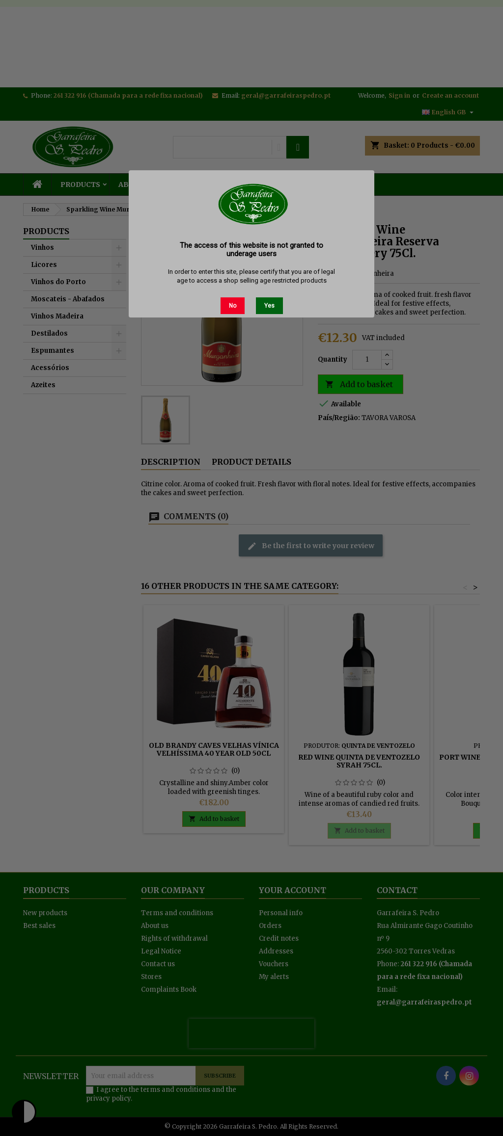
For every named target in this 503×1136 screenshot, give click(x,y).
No (232, 305)
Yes (269, 305)
